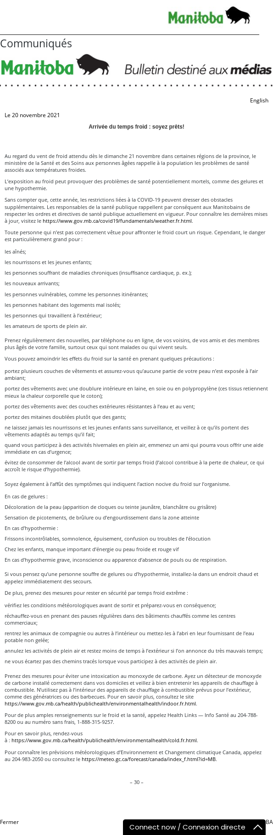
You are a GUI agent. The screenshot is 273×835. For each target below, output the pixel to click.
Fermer (9, 822)
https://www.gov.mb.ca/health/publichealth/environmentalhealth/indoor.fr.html (100, 703)
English (259, 100)
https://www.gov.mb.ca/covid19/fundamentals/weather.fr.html (117, 220)
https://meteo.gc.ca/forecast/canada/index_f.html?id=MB (148, 759)
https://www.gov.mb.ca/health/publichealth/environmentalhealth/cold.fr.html (104, 740)
